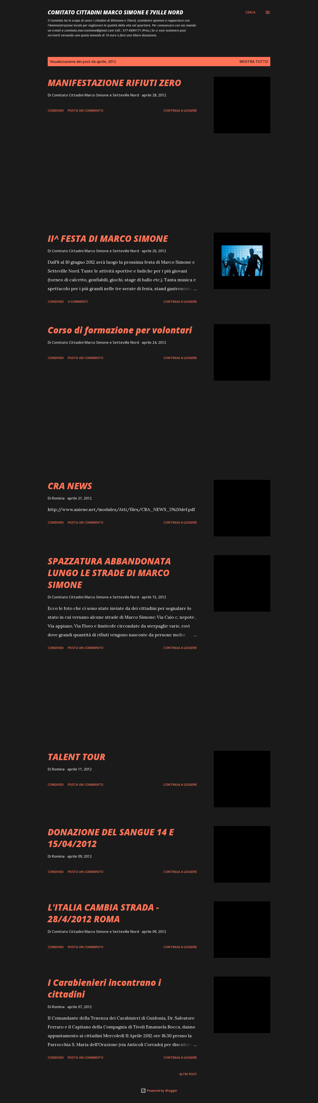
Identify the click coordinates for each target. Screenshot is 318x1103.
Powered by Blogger (159, 1090)
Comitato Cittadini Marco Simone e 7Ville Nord (115, 12)
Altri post (188, 1074)
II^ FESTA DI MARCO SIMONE (108, 238)
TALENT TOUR (76, 757)
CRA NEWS (70, 486)
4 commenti (78, 301)
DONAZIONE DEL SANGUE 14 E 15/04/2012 (111, 838)
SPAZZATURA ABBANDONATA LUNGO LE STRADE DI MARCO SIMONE (109, 573)
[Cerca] (250, 12)
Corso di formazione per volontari (120, 330)
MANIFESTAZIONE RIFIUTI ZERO (114, 83)
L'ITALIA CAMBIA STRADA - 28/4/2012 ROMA (103, 913)
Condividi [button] (56, 110)
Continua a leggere (180, 110)
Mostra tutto (254, 61)
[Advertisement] (122, 183)
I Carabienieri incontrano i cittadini (104, 988)
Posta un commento (85, 110)
